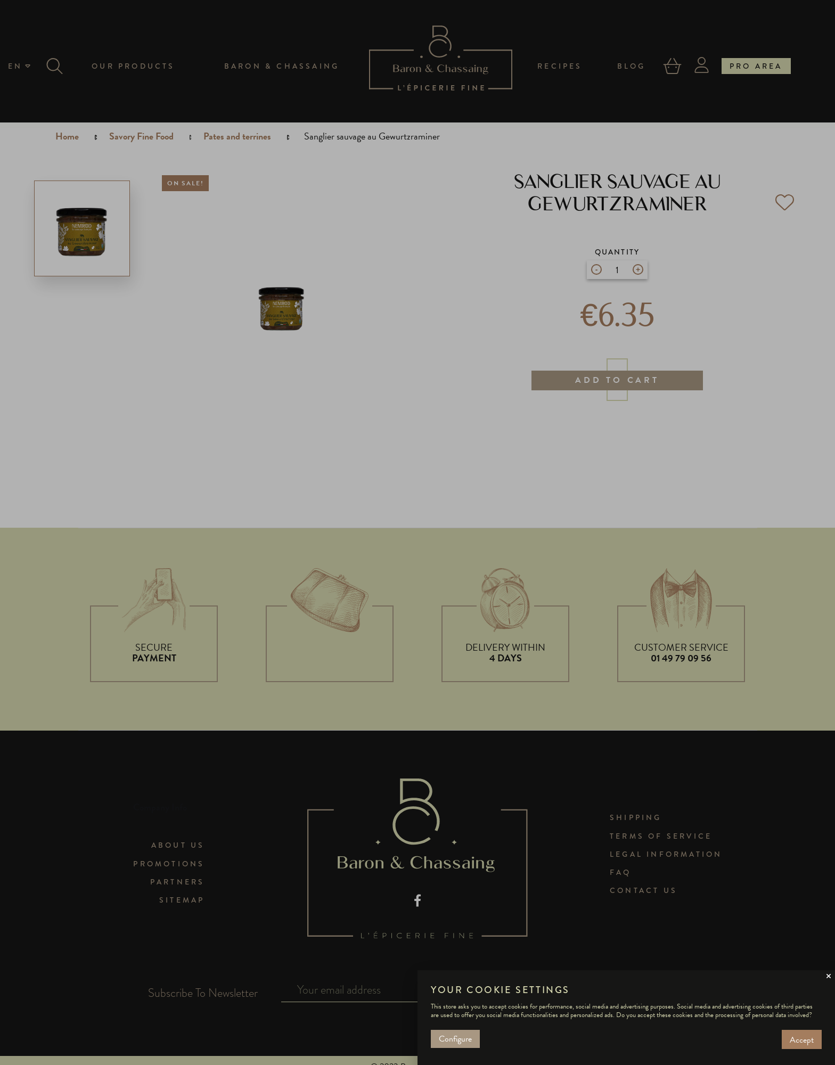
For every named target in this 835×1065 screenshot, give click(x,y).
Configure (455, 1039)
